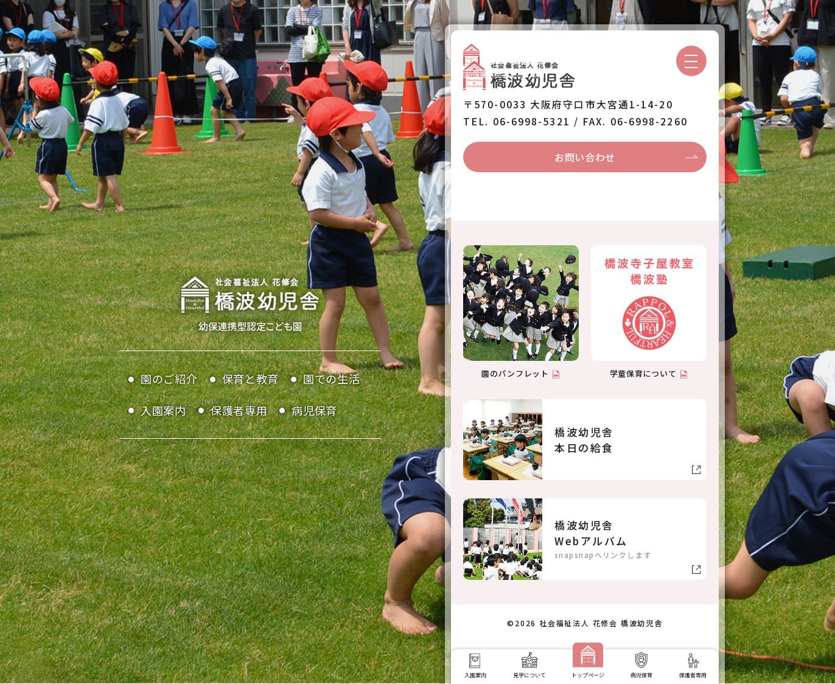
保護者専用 (239, 410)
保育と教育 (250, 378)
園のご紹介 (169, 378)
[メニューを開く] (691, 61)
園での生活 (331, 378)
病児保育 (314, 410)
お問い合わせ (584, 157)
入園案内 (163, 410)
